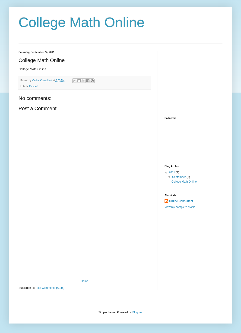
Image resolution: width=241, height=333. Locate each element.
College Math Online (82, 22)
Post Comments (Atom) (49, 287)
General (33, 86)
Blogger (137, 312)
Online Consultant (181, 201)
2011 (172, 172)
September (179, 177)
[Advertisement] (84, 245)
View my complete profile (180, 207)
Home (84, 281)
